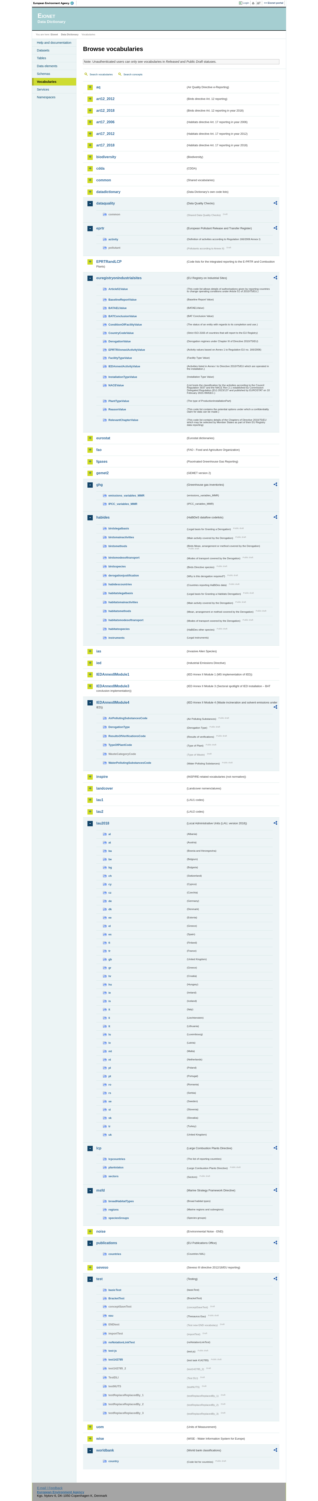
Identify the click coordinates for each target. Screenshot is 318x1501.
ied (98, 663)
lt (109, 1026)
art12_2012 (105, 99)
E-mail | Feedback (49, 1488)
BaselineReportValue (122, 299)
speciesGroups (118, 1218)
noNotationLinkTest (121, 1342)
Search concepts (132, 74)
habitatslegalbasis (120, 593)
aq (98, 87)
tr (109, 1126)
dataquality (105, 203)
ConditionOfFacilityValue (125, 324)
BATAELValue (117, 308)
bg (110, 867)
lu (109, 1034)
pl (109, 1067)
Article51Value (118, 289)
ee (110, 917)
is (109, 1001)
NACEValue (116, 385)
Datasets (43, 50)
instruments (116, 637)
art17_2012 (105, 134)
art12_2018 (105, 110)
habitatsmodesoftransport (126, 620)
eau (110, 1315)
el (109, 926)
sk (110, 1118)
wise (100, 1438)
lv (109, 1042)
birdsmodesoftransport (124, 557)
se (110, 1101)
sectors (113, 1176)
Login (246, 3)
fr (109, 951)
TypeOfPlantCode (120, 745)
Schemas (43, 74)
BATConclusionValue (122, 316)
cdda (100, 168)
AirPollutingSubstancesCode (127, 718)
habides (103, 517)
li (109, 1018)
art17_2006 (105, 122)
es (110, 934)
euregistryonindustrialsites (119, 278)
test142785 (115, 1359)
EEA (55, 3)
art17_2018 (105, 145)
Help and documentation (54, 42)
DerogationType (119, 727)
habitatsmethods (119, 611)
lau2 (99, 811)
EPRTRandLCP (109, 261)
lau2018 (102, 823)
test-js (112, 1350)
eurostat (103, 438)
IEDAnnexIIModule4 (112, 702)
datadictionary (108, 192)
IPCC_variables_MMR (122, 504)
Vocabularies (47, 81)
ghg (99, 485)
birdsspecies (117, 566)
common (103, 180)
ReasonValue (117, 409)
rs (109, 1093)
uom (100, 1427)
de (110, 901)
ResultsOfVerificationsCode (127, 736)
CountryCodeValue (121, 333)
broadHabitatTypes (121, 1201)
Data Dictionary (69, 34)
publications (106, 1243)
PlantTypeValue (118, 401)
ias (98, 651)
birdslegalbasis (118, 528)
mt (110, 1051)
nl (109, 1059)
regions (113, 1209)
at (109, 842)
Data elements (47, 66)
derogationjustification (123, 575)
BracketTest (116, 1298)
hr (109, 976)
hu (110, 984)
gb (110, 959)
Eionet (54, 34)
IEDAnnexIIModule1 (112, 674)
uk (110, 1134)
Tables (41, 58)
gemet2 (102, 473)
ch (110, 875)
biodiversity (106, 157)
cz (110, 892)
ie (109, 992)
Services (43, 89)
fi (109, 942)
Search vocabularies (101, 74)
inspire (102, 777)
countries (114, 1254)
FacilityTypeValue (120, 358)
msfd (100, 1190)
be (110, 859)
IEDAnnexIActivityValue (124, 366)
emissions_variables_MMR (126, 495)
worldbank (105, 1450)
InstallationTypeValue (122, 377)
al (109, 834)
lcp (98, 1148)
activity (113, 239)
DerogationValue (119, 341)
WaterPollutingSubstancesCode (129, 762)
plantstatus (115, 1167)
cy (110, 884)
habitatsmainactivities (123, 602)
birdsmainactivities (121, 537)
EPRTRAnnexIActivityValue (126, 349)
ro (109, 1084)
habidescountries (120, 584)
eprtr (100, 228)
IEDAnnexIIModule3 (112, 686)
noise (101, 1231)
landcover (104, 788)
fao (99, 450)
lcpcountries (116, 1159)
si (109, 1109)
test (99, 1279)
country (113, 1461)
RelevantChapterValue (123, 420)
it (109, 1009)
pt (109, 1076)
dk (110, 909)
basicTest (114, 1290)
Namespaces (46, 97)
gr (109, 967)
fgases (102, 461)
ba (110, 851)
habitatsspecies (119, 629)
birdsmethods (117, 546)
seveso (102, 1267)
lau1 (99, 800)
